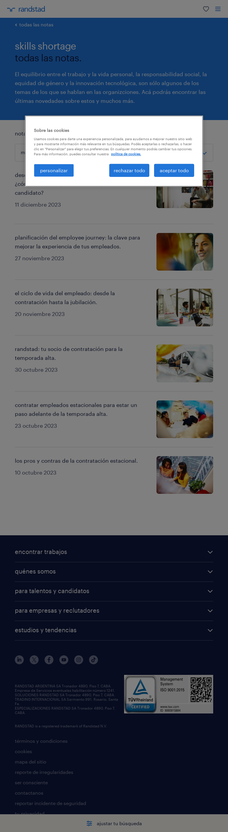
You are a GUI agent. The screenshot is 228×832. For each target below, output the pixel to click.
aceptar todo (174, 170)
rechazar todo (129, 170)
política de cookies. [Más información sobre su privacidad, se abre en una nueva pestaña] (126, 154)
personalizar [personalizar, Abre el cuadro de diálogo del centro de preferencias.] (54, 170)
